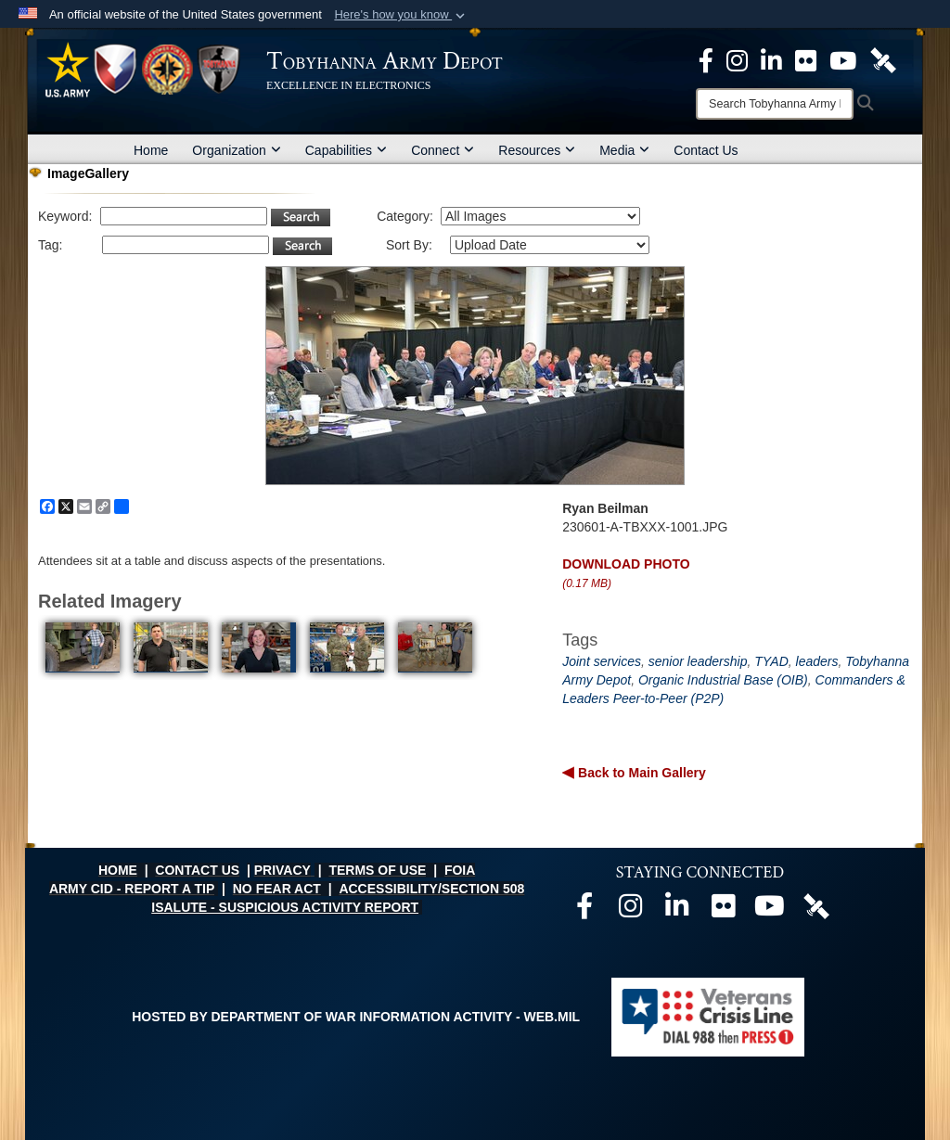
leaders (817, 661)
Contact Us (706, 150)
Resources (536, 150)
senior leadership (698, 661)
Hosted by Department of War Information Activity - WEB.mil (356, 1016)
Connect (442, 150)
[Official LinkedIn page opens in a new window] (771, 59)
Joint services (601, 661)
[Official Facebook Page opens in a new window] (706, 59)
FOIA (459, 870)
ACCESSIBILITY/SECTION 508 (431, 888)
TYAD (771, 661)
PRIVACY (282, 870)
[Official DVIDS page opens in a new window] (883, 59)
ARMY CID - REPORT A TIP (131, 888)
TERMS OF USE (377, 870)
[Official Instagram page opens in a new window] (737, 59)
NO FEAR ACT (277, 888)
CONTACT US (197, 870)
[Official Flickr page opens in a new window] (805, 59)
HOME (117, 870)
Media (624, 150)
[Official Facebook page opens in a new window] (584, 910)
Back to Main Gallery (640, 772)
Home (151, 150)
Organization (236, 150)
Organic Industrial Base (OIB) (723, 679)
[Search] (775, 104)
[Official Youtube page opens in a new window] (770, 910)
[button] (401, 15)
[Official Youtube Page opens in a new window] (842, 59)
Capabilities (346, 150)
